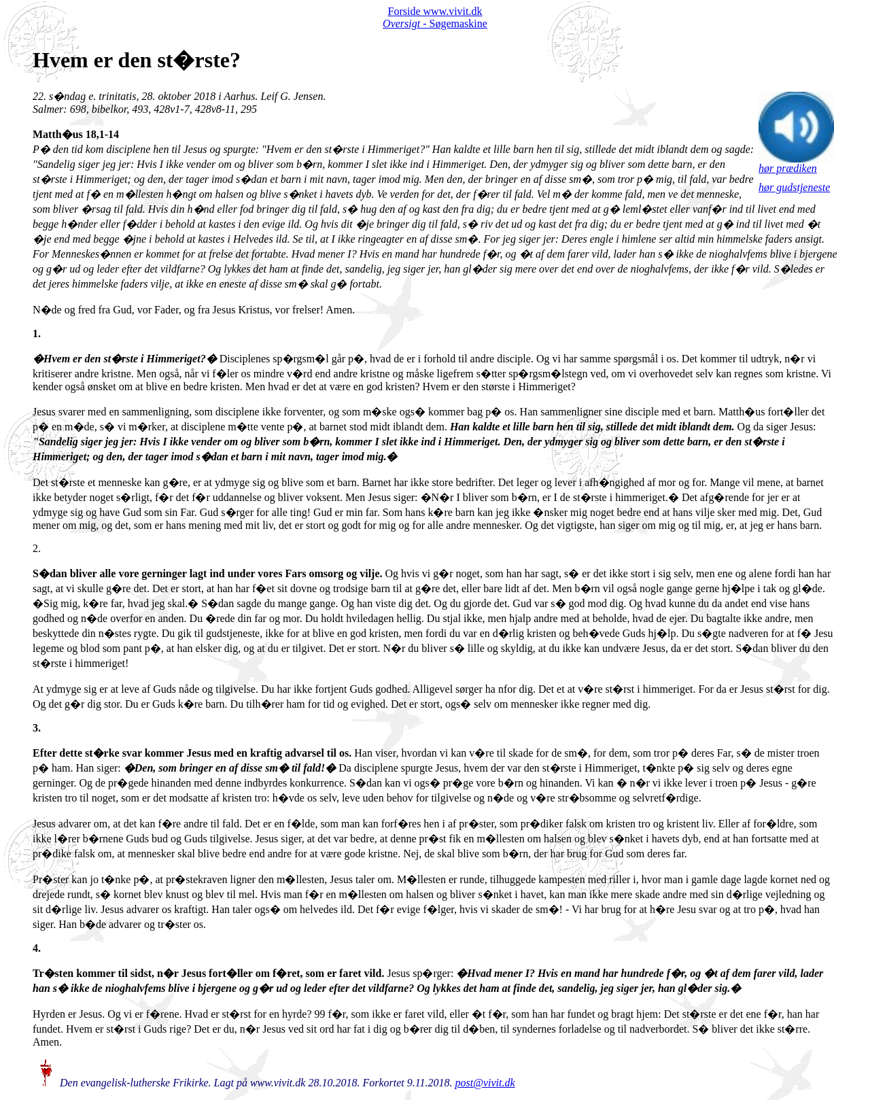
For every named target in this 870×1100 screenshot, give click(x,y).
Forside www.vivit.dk (435, 11)
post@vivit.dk (485, 1082)
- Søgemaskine (453, 23)
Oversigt (401, 23)
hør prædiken (796, 163)
